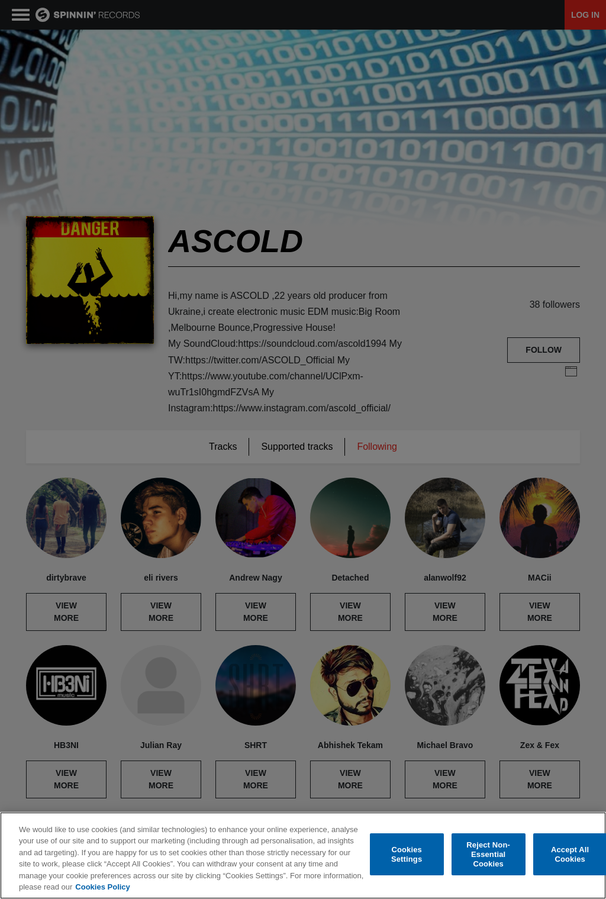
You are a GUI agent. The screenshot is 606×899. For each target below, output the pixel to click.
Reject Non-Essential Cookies (488, 854)
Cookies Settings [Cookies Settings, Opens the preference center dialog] (406, 854)
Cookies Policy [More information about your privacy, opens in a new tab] (102, 886)
